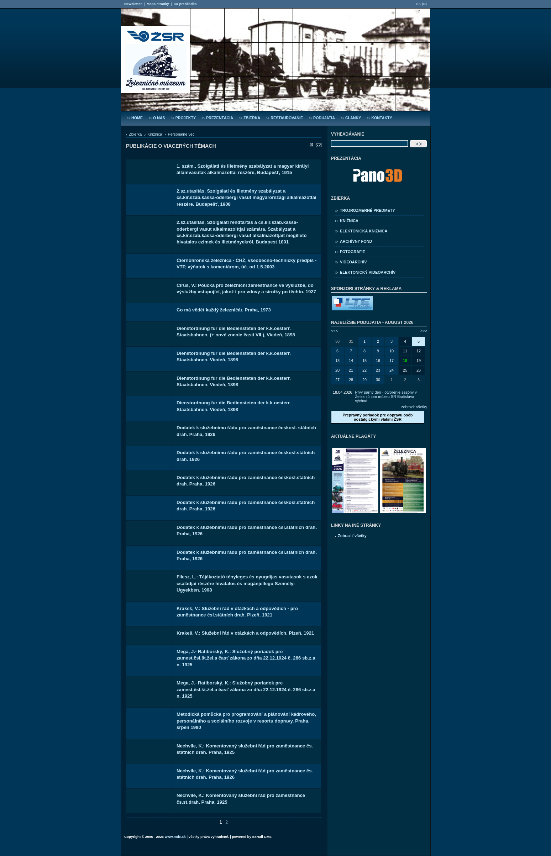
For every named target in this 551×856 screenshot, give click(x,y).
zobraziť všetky (414, 407)
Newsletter (133, 4)
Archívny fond (356, 241)
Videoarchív (353, 262)
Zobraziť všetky (352, 536)
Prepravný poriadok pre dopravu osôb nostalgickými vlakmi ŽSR (377, 417)
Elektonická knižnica (363, 231)
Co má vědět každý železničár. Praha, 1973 (224, 310)
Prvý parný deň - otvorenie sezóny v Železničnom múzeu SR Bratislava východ (385, 396)
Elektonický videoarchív (367, 272)
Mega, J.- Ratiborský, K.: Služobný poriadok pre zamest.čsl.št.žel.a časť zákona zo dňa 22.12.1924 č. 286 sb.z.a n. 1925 (246, 658)
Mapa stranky (158, 4)
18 (405, 360)
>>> (423, 331)
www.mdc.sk (175, 837)
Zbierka (135, 134)
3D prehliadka (185, 4)
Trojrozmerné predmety (367, 210)
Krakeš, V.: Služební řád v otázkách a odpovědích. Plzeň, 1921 (245, 633)
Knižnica (154, 134)
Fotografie (352, 252)
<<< (334, 331)
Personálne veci (181, 134)
